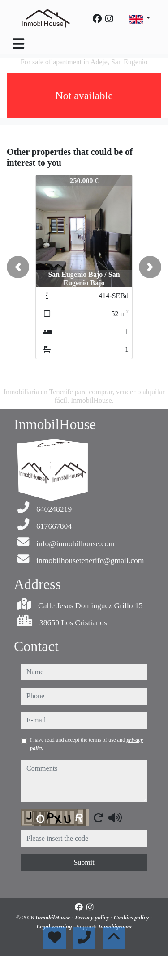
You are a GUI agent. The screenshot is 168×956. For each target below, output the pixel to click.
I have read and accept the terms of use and (86, 744)
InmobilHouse (53, 917)
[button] (18, 267)
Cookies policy (132, 917)
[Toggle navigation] (18, 43)
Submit (83, 862)
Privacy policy (93, 917)
